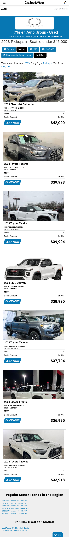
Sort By (40, 55)
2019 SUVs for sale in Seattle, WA (14, 513)
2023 (33, 49)
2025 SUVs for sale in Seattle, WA (14, 501)
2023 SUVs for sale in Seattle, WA (14, 506)
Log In (56, 9)
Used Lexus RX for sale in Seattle (14, 531)
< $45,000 (48, 49)
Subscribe (64, 9)
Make (21, 49)
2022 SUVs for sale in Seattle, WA (14, 511)
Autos (4, 9)
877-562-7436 (55, 36)
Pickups (9, 49)
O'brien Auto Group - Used (17, 55)
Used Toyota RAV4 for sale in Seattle (15, 528)
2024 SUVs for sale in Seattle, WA (14, 503)
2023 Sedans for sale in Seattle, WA (15, 508)
